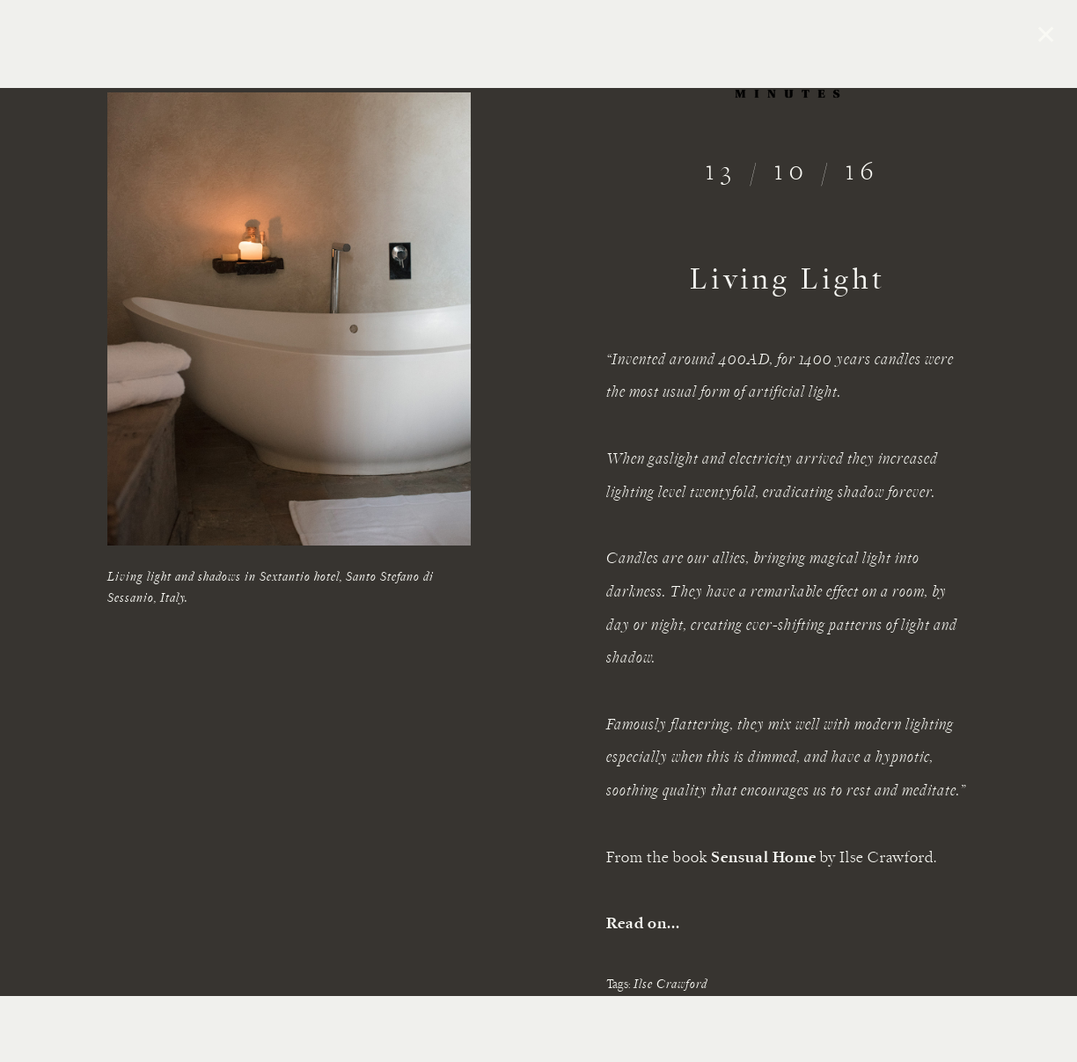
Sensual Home (764, 858)
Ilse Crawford (670, 985)
